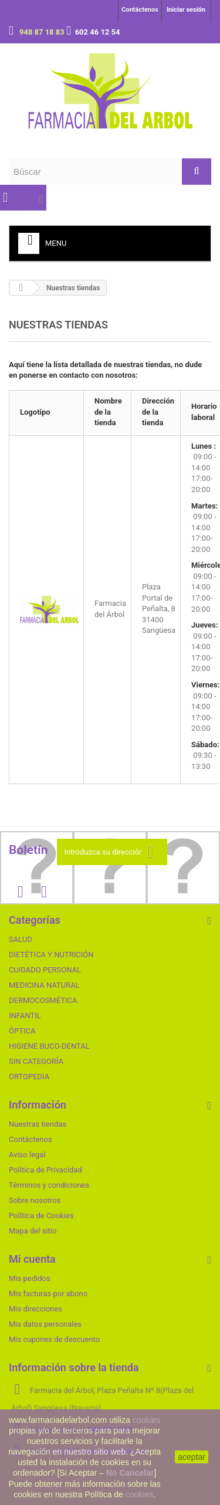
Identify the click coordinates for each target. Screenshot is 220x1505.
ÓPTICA (22, 1030)
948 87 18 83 (42, 32)
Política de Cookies (41, 1215)
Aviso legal (27, 1154)
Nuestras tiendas (37, 1124)
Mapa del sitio (32, 1230)
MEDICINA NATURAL (44, 985)
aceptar (191, 1457)
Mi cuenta (32, 1259)
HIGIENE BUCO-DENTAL (49, 1046)
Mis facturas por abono (48, 1293)
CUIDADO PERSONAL (45, 969)
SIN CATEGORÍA (36, 1061)
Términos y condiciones (49, 1185)
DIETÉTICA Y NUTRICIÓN (51, 954)
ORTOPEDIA (29, 1076)
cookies (146, 1420)
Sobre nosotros (34, 1200)
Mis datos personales (45, 1324)
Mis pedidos (29, 1278)
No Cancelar (130, 1472)
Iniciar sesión (186, 9)
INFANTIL (25, 1015)
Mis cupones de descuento (54, 1339)
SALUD (20, 939)
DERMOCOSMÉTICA (43, 1000)
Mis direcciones (35, 1308)
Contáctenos (139, 9)
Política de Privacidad (45, 1169)
